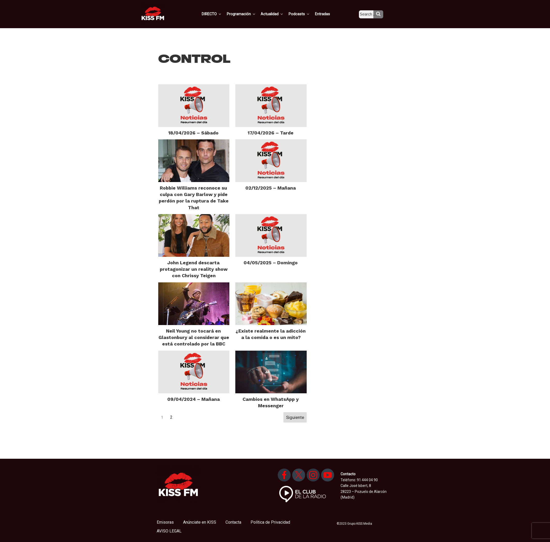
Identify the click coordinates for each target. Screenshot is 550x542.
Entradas (326, 14)
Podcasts (304, 14)
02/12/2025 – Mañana (270, 188)
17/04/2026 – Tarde (270, 133)
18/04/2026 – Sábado (193, 133)
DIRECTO (220, 14)
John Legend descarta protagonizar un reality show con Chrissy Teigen (194, 269)
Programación (248, 14)
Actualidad (278, 14)
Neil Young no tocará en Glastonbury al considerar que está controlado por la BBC (194, 337)
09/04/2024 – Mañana (193, 399)
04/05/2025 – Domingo (271, 262)
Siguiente (295, 417)
